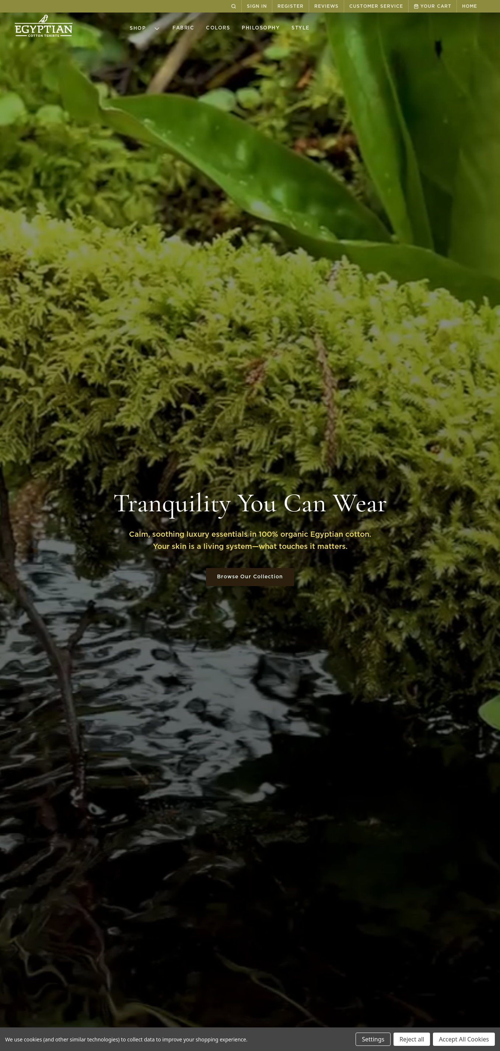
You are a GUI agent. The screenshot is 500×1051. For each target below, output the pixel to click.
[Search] (233, 6)
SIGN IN (257, 6)
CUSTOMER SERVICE (376, 6)
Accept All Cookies (464, 1039)
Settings (373, 1039)
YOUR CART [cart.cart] (432, 6)
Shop (147, 28)
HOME (469, 6)
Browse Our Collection (250, 576)
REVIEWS (326, 6)
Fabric (183, 28)
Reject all (411, 1039)
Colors (218, 28)
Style (300, 28)
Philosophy (261, 28)
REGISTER (290, 6)
